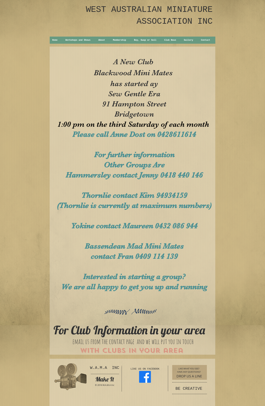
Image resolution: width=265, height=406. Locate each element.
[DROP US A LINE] (189, 376)
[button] (79, 40)
